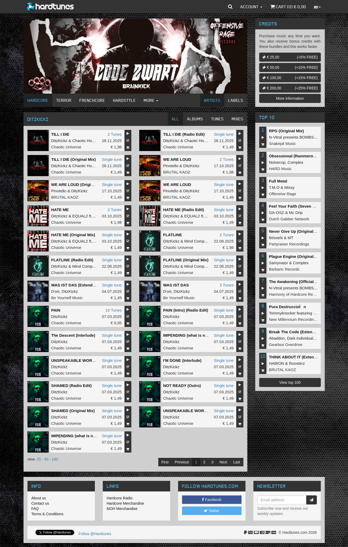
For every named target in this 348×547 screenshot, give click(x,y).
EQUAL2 (80, 216)
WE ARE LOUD (177, 159)
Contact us (40, 503)
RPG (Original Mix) (286, 131)
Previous (182, 462)
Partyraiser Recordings (289, 244)
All (175, 118)
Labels (235, 100)
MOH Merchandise (122, 509)
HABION (276, 363)
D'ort (55, 291)
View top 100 (290, 382)
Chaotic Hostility (86, 140)
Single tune (224, 134)
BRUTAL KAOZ (176, 172)
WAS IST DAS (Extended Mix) (78, 285)
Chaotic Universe (66, 147)
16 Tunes (113, 310)
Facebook (211, 500)
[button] (230, 6)
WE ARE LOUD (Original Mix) (78, 184)
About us (38, 498)
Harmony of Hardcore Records (296, 294)
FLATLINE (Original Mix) (185, 260)
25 (39, 459)
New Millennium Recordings (293, 319)
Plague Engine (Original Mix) (296, 256)
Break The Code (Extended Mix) (298, 332)
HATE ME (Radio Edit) (183, 209)
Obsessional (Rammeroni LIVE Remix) (305, 156)
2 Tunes (115, 134)
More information (290, 98)
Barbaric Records (284, 269)
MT (291, 237)
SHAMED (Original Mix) (73, 410)
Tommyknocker (282, 313)
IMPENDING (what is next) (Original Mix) (89, 436)
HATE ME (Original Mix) (73, 235)
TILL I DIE (60, 134)
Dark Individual (300, 338)
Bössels (276, 237)
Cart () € (288, 6)
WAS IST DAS (176, 285)
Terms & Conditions (47, 514)
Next (223, 462)
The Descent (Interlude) (73, 335)
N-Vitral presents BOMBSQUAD (297, 137)
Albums (195, 118)
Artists (212, 100)
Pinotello (170, 165)
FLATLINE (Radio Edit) (72, 260)
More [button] (151, 100)
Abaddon (277, 338)
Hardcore (37, 100)
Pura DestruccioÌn (287, 306)
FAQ (35, 509)
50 (46, 459)
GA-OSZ (276, 212)
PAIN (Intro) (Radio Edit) (185, 310)
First (165, 462)
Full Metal (278, 181)
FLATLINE (172, 235)
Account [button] (251, 6)
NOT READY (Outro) (182, 385)
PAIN (56, 310)
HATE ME (60, 209)
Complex (295, 162)
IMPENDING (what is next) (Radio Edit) (199, 335)
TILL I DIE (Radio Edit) (184, 134)
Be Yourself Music (67, 297)
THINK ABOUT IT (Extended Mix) (299, 357)
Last (236, 462)
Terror (64, 100)
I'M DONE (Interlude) (182, 360)
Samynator (278, 263)
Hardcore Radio (120, 498)
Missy (289, 187)
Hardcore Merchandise (125, 503)
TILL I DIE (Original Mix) (73, 159)
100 (55, 459)
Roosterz (297, 363)
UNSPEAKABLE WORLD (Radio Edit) (86, 360)
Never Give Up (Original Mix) (296, 231)
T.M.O (274, 187)
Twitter (211, 511)
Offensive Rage (282, 194)
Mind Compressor (199, 241)
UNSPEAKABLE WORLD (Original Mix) (199, 410)
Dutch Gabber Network (289, 219)
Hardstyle (124, 100)
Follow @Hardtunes (95, 534)
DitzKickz (59, 140)
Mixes (237, 118)
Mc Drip (296, 212)
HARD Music (280, 168)
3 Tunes (227, 285)
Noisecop (277, 162)
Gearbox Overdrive (286, 344)
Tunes (217, 118)
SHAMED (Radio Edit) (71, 385)
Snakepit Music (282, 143)
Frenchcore (92, 100)
